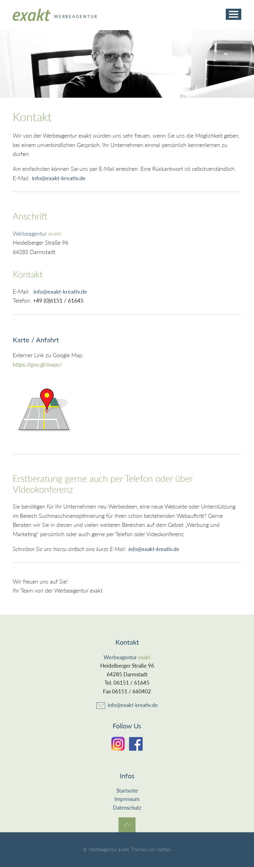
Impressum (127, 799)
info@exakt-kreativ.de (59, 178)
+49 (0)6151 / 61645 (58, 300)
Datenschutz (127, 808)
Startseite (127, 791)
